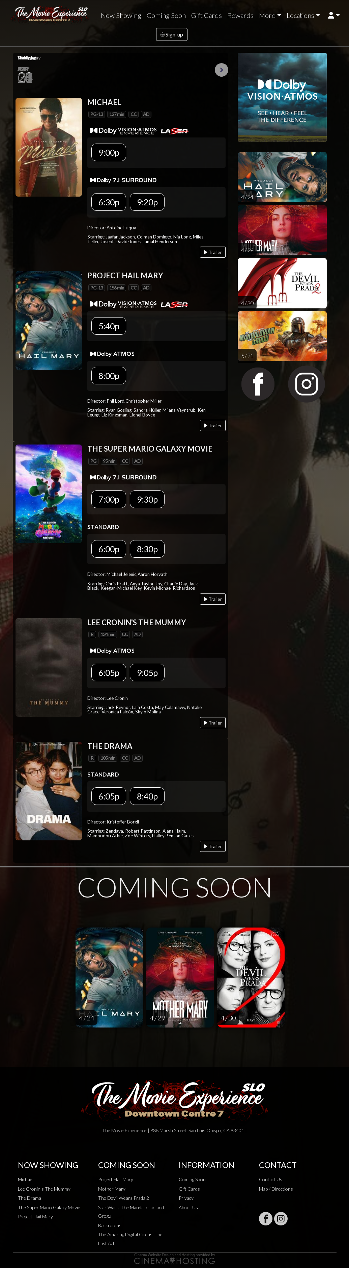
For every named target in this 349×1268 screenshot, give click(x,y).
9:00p (108, 152)
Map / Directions (276, 1189)
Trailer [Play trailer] (213, 252)
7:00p (108, 499)
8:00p (108, 376)
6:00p (108, 549)
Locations (300, 15)
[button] (334, 15)
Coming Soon (166, 15)
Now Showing (121, 15)
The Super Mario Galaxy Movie (49, 1207)
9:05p (147, 672)
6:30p (108, 202)
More (267, 15)
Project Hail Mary (35, 1216)
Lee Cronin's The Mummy (44, 1189)
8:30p (147, 549)
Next (221, 70)
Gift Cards (206, 15)
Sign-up (172, 34)
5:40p (108, 326)
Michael (25, 1179)
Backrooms (109, 1225)
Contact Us (270, 1179)
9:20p (147, 202)
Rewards (240, 15)
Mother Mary (111, 1189)
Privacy (186, 1198)
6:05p (108, 672)
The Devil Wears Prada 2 (123, 1198)
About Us (188, 1207)
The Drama (29, 1198)
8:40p (147, 796)
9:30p (147, 499)
